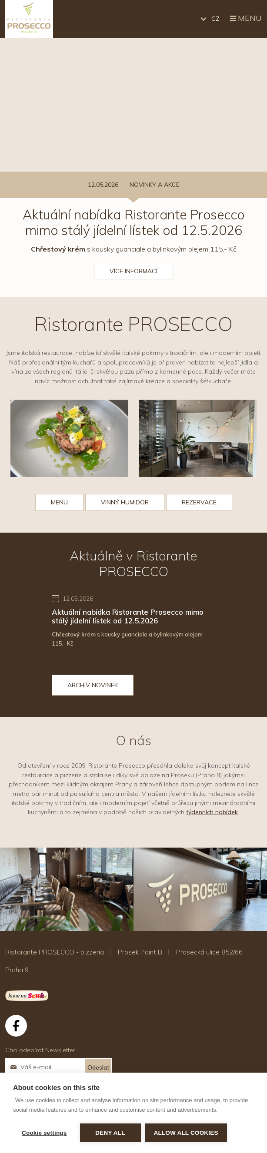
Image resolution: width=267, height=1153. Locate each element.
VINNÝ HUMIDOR (125, 502)
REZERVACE (199, 502)
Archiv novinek (92, 685)
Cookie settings (44, 1133)
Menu (245, 18)
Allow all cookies (186, 1133)
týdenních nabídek (212, 812)
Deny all (110, 1133)
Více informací (133, 271)
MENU (59, 502)
